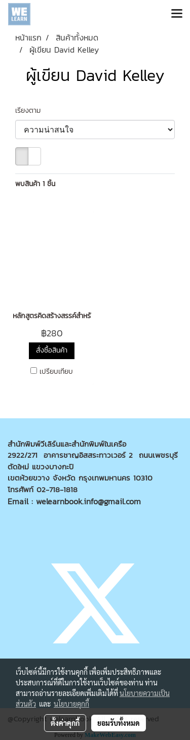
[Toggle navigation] (177, 14)
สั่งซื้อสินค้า (51, 350)
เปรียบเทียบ (56, 372)
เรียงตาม (31, 110)
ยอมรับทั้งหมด (118, 722)
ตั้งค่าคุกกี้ (65, 722)
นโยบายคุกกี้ (71, 703)
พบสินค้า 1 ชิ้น (35, 184)
